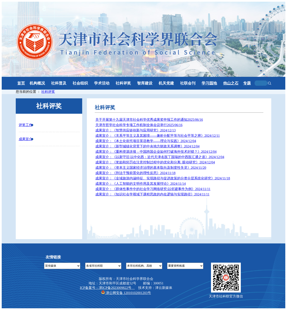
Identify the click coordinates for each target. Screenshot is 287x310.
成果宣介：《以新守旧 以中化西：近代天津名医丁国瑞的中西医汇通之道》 (159, 157)
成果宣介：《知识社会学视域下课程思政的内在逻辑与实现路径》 (152, 194)
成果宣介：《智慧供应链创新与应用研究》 (135, 130)
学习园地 (209, 83)
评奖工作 (25, 125)
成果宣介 (25, 139)
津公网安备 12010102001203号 (126, 293)
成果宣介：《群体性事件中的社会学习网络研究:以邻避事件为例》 (152, 189)
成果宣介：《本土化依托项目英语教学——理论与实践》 (145, 141)
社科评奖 (48, 91)
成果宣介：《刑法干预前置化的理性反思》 (135, 173)
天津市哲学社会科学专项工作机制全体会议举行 (138, 125)
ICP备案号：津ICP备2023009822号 (107, 288)
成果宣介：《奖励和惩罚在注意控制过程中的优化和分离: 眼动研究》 (155, 162)
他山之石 (230, 83)
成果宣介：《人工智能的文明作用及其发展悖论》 (140, 183)
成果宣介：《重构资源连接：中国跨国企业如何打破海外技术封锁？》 (156, 151)
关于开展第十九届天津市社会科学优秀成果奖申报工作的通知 (149, 119)
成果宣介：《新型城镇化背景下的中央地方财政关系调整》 (147, 146)
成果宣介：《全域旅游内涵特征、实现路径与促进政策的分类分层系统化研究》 (162, 178)
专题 (247, 83)
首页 (21, 83)
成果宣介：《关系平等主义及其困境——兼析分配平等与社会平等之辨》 (157, 135)
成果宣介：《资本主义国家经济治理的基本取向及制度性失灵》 (150, 167)
